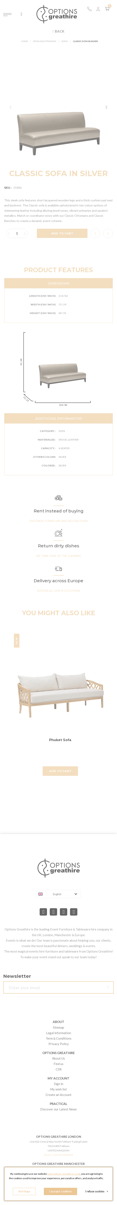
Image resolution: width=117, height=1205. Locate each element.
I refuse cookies (96, 1191)
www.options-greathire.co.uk (63, 1173)
